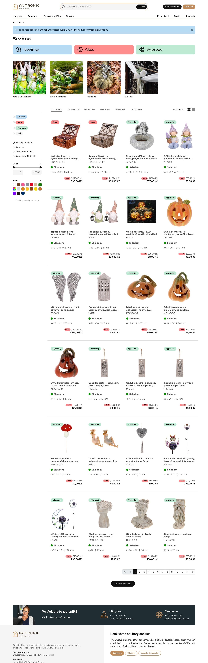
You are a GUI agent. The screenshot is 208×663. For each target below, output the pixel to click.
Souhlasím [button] (117, 653)
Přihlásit (189, 7)
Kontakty (190, 16)
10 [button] (177, 572)
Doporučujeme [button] (56, 109)
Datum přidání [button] (136, 109)
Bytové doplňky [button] (52, 16)
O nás (177, 16)
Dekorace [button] (32, 16)
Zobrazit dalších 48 (123, 583)
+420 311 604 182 (173, 615)
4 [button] (149, 572)
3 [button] (144, 572)
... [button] (182, 572)
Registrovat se (172, 7)
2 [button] (139, 572)
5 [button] (153, 572)
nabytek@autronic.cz (121, 618)
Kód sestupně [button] (89, 109)
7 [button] (162, 572)
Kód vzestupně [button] (73, 109)
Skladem (20, 147)
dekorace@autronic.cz (177, 618)
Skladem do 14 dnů (24, 151)
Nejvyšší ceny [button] (120, 109)
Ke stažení (163, 16)
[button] (27, 163)
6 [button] (158, 572)
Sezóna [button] (70, 16)
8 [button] (167, 572)
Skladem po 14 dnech (25, 156)
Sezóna (20, 22)
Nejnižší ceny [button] (105, 109)
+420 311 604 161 (118, 615)
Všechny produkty (24, 142)
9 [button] (172, 572)
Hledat (141, 7)
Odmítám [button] (131, 653)
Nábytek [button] (17, 16)
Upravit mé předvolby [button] (150, 653)
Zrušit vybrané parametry (27, 200)
